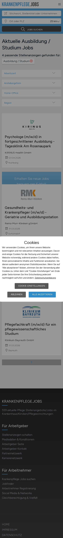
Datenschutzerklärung (45, 278)
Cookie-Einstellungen (31, 286)
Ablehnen (16, 294)
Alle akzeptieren (42, 294)
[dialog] (31, 269)
